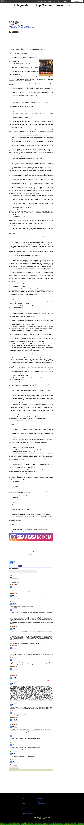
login (28, 551)
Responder (15, 584)
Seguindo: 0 (24, 564)
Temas (58, 1)
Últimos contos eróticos (26, 801)
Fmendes (19, 21)
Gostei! (10, 584)
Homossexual (23, 26)
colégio (14, 26)
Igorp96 (13, 609)
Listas (61, 1)
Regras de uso (39, 798)
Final (17, 26)
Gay (19, 26)
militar (27, 26)
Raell (13, 577)
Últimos (45, 1)
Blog (42, 1)
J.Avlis (13, 735)
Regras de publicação (41, 801)
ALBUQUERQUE (15, 711)
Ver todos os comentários (14, 767)
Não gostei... (12, 584)
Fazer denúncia (31, 27)
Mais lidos (24, 808)
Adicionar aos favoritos (22, 27)
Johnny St (14, 603)
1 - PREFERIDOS (13, 775)
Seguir (20, 566)
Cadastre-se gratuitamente (18, 551)
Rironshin (14, 704)
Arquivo (49, 1)
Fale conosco (39, 796)
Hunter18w (14, 677)
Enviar (11, 575)
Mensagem (16, 566)
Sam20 (13, 683)
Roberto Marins (15, 586)
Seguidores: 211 (20, 564)
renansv (13, 753)
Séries (23, 803)
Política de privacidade (41, 803)
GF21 (13, 595)
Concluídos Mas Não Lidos (16, 773)
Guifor (13, 658)
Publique (65, 1)
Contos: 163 (15, 564)
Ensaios (38, 1)
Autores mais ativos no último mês (28, 813)
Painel (69, 1)
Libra (13, 761)
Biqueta (13, 726)
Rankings (53, 1)
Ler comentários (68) (13, 27)
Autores (23, 811)
